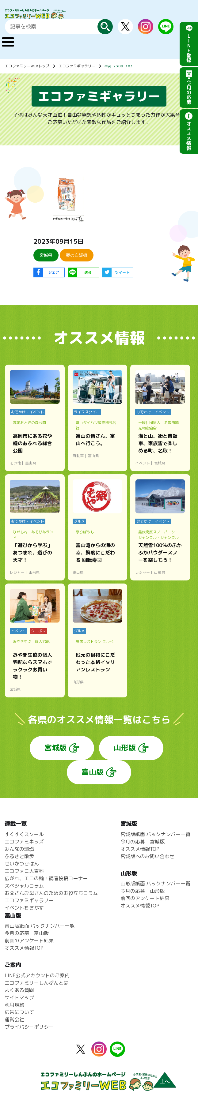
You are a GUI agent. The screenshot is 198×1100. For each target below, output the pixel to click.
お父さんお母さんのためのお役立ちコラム (51, 893)
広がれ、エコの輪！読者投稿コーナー (46, 878)
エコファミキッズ (24, 841)
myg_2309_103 (119, 66)
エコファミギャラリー (77, 66)
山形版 (125, 747)
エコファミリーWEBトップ (27, 66)
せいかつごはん (22, 863)
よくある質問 (19, 990)
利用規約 (14, 1004)
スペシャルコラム (24, 885)
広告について (19, 1012)
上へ (164, 1081)
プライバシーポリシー (29, 1026)
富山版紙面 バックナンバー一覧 (39, 925)
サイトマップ (19, 997)
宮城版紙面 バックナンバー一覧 (155, 834)
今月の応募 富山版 (27, 933)
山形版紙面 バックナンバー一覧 (155, 883)
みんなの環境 (19, 849)
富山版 (93, 772)
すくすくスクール (24, 834)
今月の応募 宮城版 (142, 841)
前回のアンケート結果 (144, 898)
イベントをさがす (24, 907)
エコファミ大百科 (24, 871)
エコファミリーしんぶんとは (36, 982)
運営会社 (14, 1019)
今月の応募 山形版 (142, 891)
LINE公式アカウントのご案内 (37, 975)
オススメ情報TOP (139, 849)
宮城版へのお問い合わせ (147, 856)
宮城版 (55, 747)
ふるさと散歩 (19, 856)
